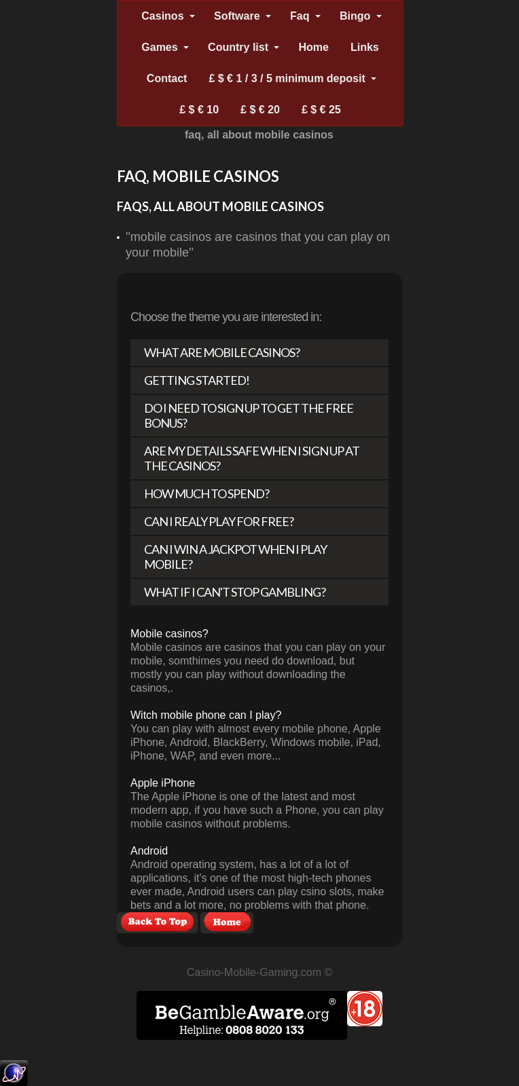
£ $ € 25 (321, 109)
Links (365, 47)
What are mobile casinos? (222, 352)
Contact (167, 78)
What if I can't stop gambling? (234, 591)
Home (313, 47)
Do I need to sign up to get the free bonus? (248, 415)
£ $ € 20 (260, 109)
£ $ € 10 (199, 109)
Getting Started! (196, 380)
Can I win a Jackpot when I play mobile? (235, 557)
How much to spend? (206, 493)
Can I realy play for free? (218, 521)
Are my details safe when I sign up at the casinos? (251, 458)
